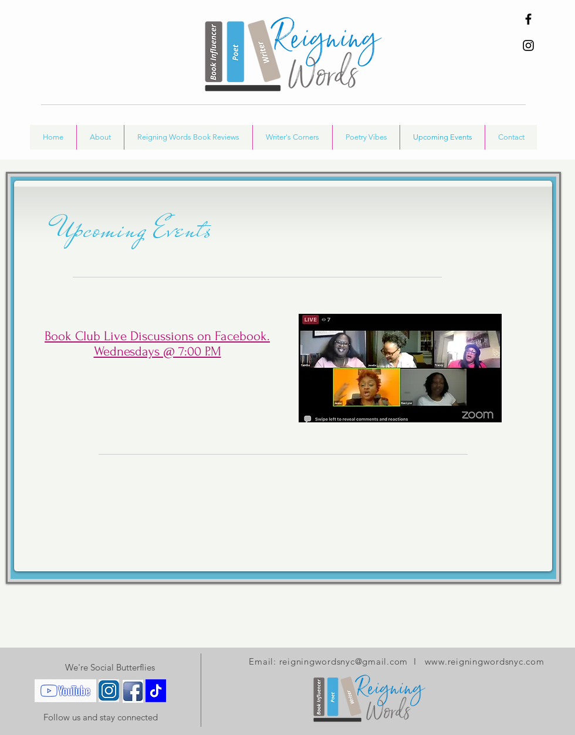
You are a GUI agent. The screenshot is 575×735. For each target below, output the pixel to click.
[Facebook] (528, 19)
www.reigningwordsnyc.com (484, 661)
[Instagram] (528, 45)
